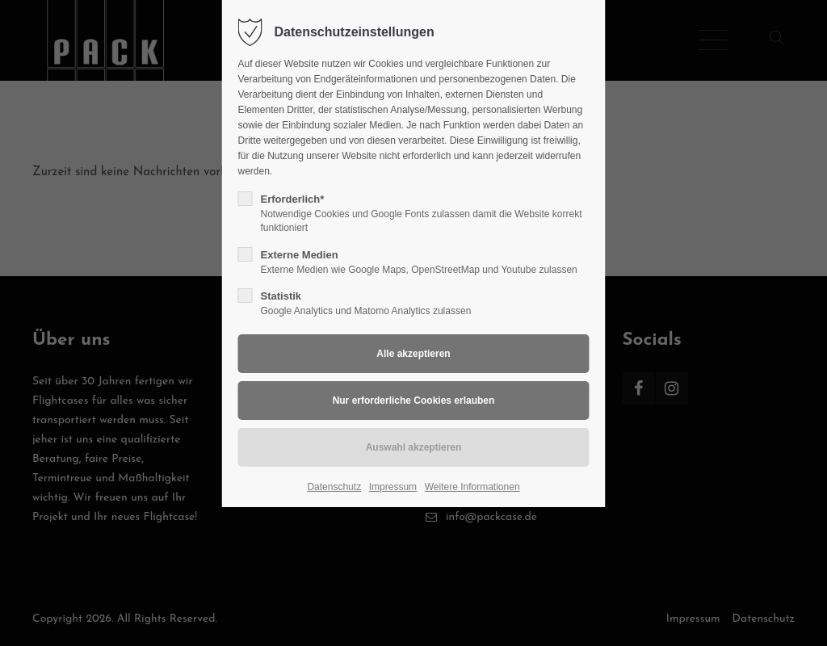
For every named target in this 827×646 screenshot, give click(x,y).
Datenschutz (334, 487)
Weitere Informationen (472, 487)
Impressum (393, 487)
